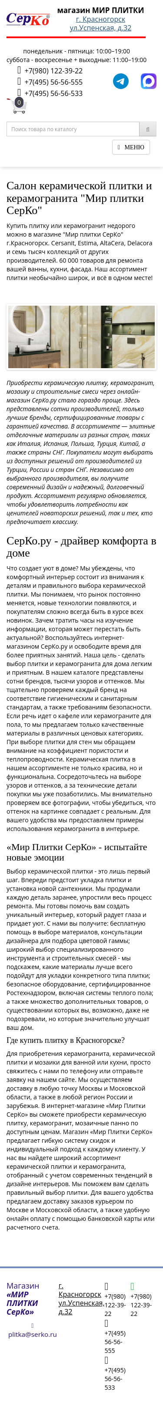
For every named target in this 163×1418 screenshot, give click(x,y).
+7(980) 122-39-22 (50, 70)
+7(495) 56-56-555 (50, 81)
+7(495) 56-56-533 (50, 92)
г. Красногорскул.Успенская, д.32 (101, 23)
